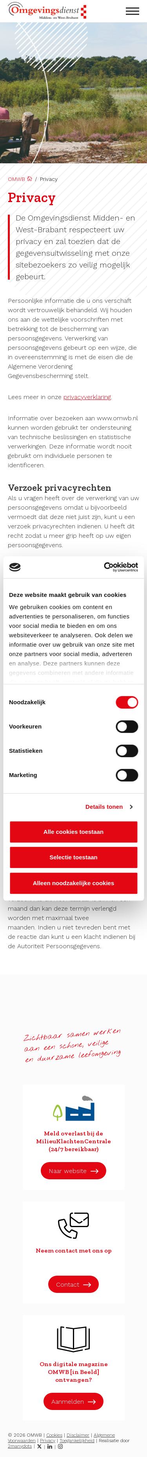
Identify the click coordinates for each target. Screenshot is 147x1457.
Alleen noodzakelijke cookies (73, 883)
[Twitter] (39, 1446)
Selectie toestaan (73, 857)
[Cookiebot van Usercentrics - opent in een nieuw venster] (104, 567)
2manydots (20, 1446)
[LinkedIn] (49, 1446)
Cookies (54, 1435)
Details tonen (104, 806)
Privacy (47, 1440)
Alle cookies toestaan (73, 831)
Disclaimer (78, 1435)
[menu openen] (132, 11)
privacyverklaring (87, 397)
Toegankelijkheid (77, 1440)
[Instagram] (60, 1446)
